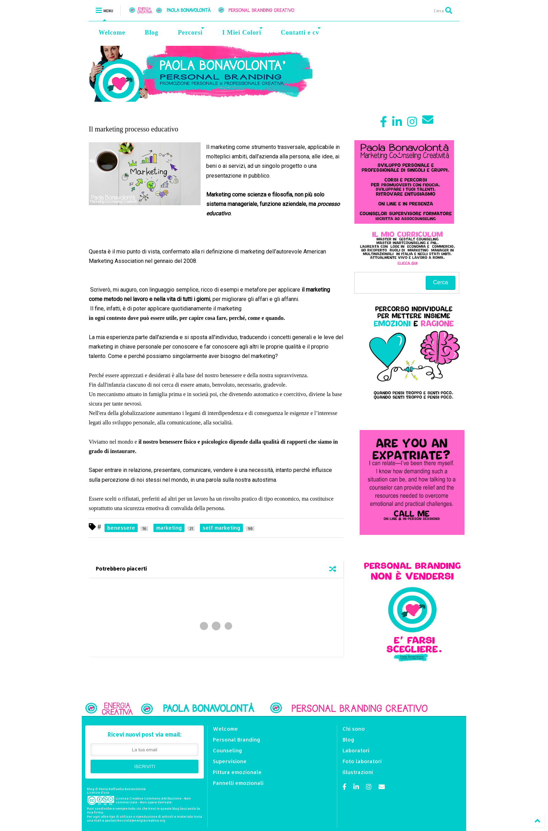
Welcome (112, 32)
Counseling (227, 750)
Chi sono (353, 728)
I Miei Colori (242, 31)
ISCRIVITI (144, 766)
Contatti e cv (301, 31)
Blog (151, 32)
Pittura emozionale (237, 772)
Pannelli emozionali (238, 783)
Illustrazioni (357, 772)
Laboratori (355, 750)
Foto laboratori (362, 761)
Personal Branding (236, 739)
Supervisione (230, 761)
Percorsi (191, 31)
